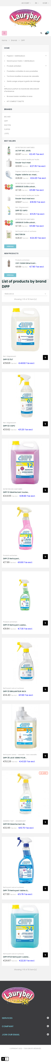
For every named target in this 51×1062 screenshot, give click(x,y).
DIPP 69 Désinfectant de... (14, 824)
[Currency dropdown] (46, 3)
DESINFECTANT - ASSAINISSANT (14, 821)
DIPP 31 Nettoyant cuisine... (15, 625)
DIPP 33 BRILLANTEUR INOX (14, 691)
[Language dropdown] (37, 3)
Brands (8, 109)
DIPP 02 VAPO (21, 210)
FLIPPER (7, 129)
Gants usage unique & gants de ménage (23, 81)
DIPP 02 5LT (8, 359)
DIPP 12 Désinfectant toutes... (16, 492)
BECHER (7, 116)
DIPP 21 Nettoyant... (11, 558)
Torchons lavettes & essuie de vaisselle (23, 76)
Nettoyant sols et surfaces (25, 231)
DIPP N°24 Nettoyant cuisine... (16, 957)
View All (10, 246)
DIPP (6, 121)
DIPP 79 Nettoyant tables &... (16, 890)
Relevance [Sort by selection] (26, 294)
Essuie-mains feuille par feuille (27, 159)
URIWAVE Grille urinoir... (25, 186)
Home (6, 48)
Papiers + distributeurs (16, 56)
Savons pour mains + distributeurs (20, 61)
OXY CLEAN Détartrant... (25, 263)
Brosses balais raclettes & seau (19, 96)
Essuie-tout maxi (23, 162)
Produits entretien (14, 66)
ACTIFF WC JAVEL (23, 150)
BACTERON (20, 234)
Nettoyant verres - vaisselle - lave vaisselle (20, 755)
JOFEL (6, 133)
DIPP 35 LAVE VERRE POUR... (14, 757)
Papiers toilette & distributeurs (27, 171)
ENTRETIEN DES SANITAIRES (25, 147)
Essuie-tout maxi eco (25, 198)
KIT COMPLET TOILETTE (15, 101)
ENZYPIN (7, 125)
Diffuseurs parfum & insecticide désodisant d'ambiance (21, 90)
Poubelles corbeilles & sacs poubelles (22, 71)
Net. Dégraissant (21, 207)
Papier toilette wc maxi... (26, 174)
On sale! (43, 773)
